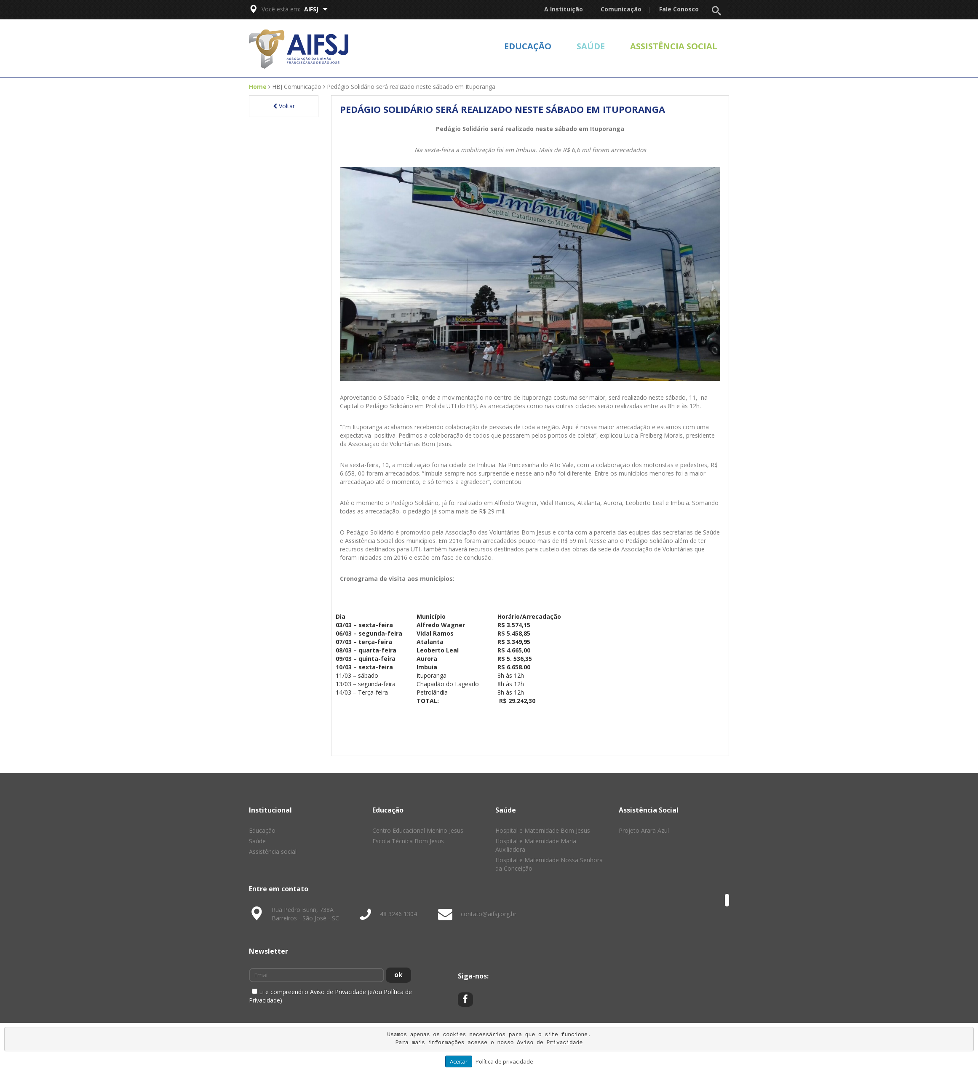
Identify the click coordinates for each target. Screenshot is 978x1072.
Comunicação (621, 9)
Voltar (284, 106)
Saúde (591, 46)
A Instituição (563, 9)
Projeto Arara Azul (644, 830)
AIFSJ (316, 9)
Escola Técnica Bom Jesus (408, 841)
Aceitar (459, 1061)
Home (258, 87)
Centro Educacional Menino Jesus (417, 830)
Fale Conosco (679, 9)
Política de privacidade (504, 1061)
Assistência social (673, 46)
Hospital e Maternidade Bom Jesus (542, 830)
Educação (527, 46)
